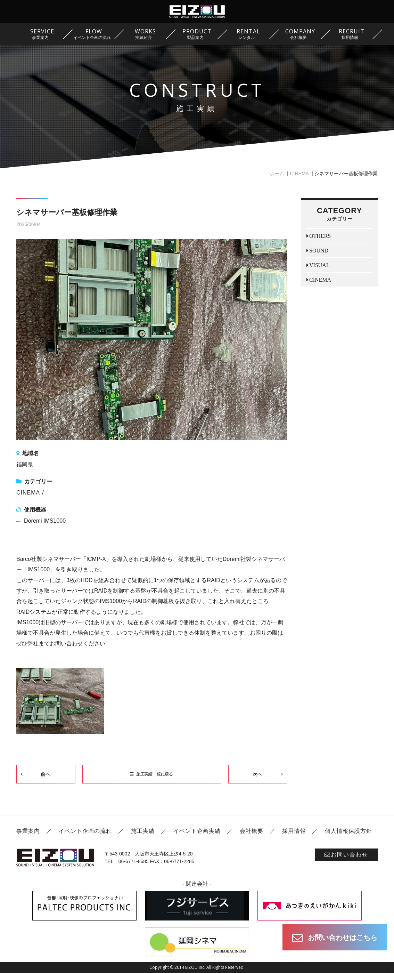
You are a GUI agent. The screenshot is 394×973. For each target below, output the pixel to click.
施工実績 (143, 831)
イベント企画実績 (197, 831)
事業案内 (28, 831)
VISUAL (319, 265)
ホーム (277, 173)
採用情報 (294, 831)
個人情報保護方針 (348, 831)
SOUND (318, 250)
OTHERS (320, 236)
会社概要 (251, 831)
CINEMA (299, 173)
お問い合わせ (346, 855)
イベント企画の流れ (85, 831)
